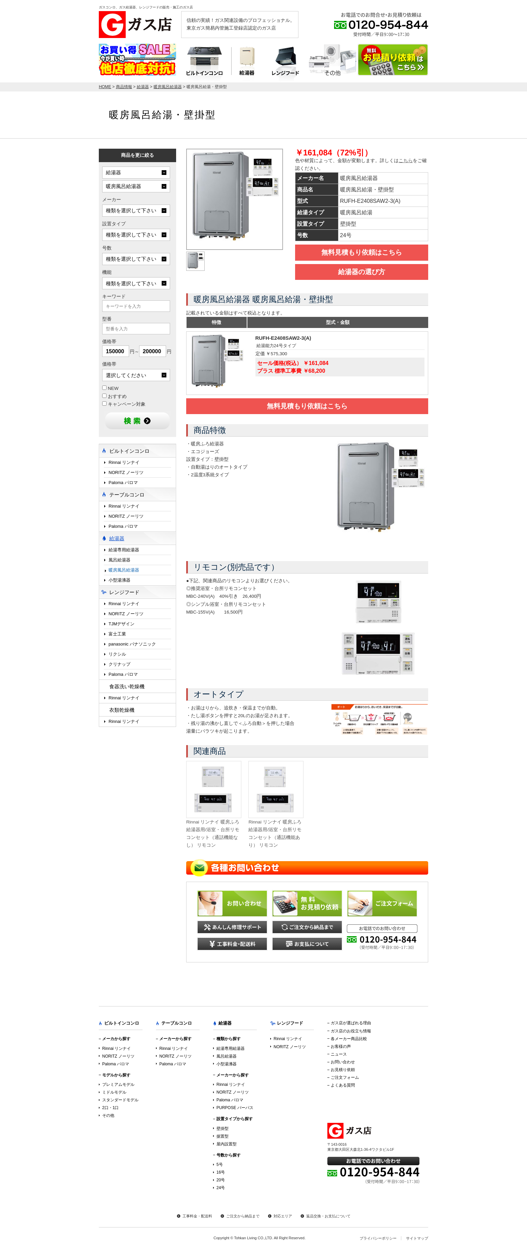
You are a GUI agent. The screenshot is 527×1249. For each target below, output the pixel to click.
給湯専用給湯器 (124, 549)
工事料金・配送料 (197, 1216)
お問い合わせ (343, 1062)
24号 (220, 1187)
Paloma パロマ (123, 482)
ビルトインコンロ (203, 63)
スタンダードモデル (120, 1100)
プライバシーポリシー (378, 1238)
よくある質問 (343, 1085)
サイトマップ (417, 1238)
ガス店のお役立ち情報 (351, 1031)
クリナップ (119, 664)
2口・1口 (110, 1107)
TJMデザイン (121, 623)
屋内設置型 (226, 1144)
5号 (219, 1164)
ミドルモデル (114, 1092)
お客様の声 (341, 1046)
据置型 (222, 1136)
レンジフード (285, 63)
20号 (220, 1180)
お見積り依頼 (343, 1069)
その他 (108, 1115)
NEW (110, 388)
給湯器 (247, 63)
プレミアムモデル (118, 1084)
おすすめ (114, 396)
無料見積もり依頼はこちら (361, 252)
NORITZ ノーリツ (126, 472)
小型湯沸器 (119, 580)
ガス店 (137, 24)
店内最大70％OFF (137, 60)
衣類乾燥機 (121, 710)
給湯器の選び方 (361, 271)
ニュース (339, 1054)
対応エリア (283, 1216)
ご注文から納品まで (242, 1216)
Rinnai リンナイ (124, 462)
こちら (406, 160)
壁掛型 (222, 1128)
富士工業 (117, 633)
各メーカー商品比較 (349, 1038)
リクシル (117, 654)
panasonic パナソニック (132, 644)
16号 (220, 1172)
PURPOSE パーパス (234, 1107)
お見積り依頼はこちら (393, 60)
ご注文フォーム (345, 1077)
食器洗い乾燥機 (127, 686)
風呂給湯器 (119, 559)
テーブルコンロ (332, 63)
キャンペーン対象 (124, 404)
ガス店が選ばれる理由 (351, 1023)
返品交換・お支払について (328, 1216)
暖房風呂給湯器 (124, 570)
